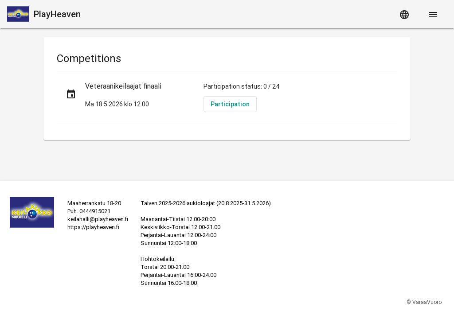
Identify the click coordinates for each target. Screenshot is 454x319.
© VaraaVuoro (424, 302)
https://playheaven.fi (93, 227)
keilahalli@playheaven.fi (97, 219)
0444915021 (94, 211)
